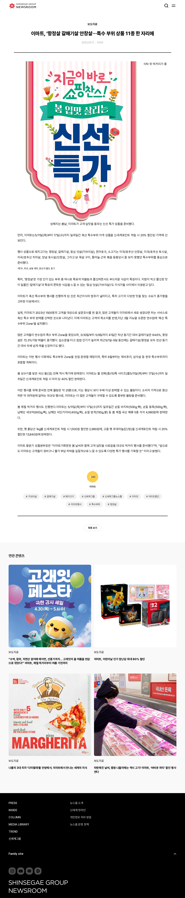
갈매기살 (51, 496)
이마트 (100, 42)
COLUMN (15, 817)
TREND (13, 831)
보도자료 (92, 24)
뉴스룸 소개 (76, 803)
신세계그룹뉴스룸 (113, 496)
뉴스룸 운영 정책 (79, 824)
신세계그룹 (89, 496)
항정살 (113, 504)
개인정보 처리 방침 (80, 817)
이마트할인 (154, 496)
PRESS (13, 803)
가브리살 (32, 496)
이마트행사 (76, 504)
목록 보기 (92, 527)
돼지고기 (69, 496)
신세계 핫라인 (78, 810)
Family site (16, 853)
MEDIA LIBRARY (19, 824)
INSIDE (13, 810)
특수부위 (96, 504)
